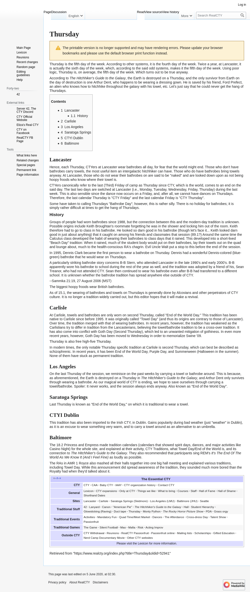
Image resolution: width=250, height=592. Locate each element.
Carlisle (103, 501)
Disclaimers (100, 582)
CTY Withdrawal (93, 533)
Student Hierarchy (202, 506)
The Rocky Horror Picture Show (183, 511)
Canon (106, 506)
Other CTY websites (140, 537)
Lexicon (88, 490)
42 (85, 506)
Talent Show (218, 517)
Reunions (113, 533)
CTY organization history (140, 485)
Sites (76, 501)
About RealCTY (79, 582)
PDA (209, 511)
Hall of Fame (207, 490)
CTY (86, 485)
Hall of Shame (227, 490)
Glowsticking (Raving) (97, 511)
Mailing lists (184, 533)
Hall (186, 506)
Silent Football (109, 527)
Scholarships (202, 533)
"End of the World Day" (209, 386)
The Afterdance (174, 517)
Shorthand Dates (94, 495)
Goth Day (105, 332)
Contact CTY (166, 485)
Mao (123, 527)
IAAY (118, 485)
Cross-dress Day (197, 517)
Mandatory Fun (107, 517)
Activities (89, 517)
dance (110, 194)
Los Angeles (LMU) (162, 501)
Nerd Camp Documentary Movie (104, 537)
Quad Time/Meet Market (134, 517)
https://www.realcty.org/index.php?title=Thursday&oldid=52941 (122, 553)
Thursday (57, 64)
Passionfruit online (163, 533)
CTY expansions (106, 490)
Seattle (204, 501)
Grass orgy (221, 511)
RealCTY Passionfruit (135, 533)
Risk (140, 527)
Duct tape (120, 511)
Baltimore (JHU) (187, 501)
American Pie (122, 506)
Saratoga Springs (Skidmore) (129, 501)
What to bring (166, 490)
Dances (157, 517)
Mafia (131, 527)
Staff (194, 490)
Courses (183, 490)
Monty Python (151, 511)
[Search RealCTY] (221, 15)
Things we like (146, 490)
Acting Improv (154, 527)
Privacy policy (57, 582)
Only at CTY (127, 490)
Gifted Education (223, 533)
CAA (94, 485)
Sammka (58, 281)
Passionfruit (91, 521)
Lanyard (94, 506)
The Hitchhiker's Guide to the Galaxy (98, 78)
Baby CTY (106, 485)
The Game (90, 527)
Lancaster (229, 64)
